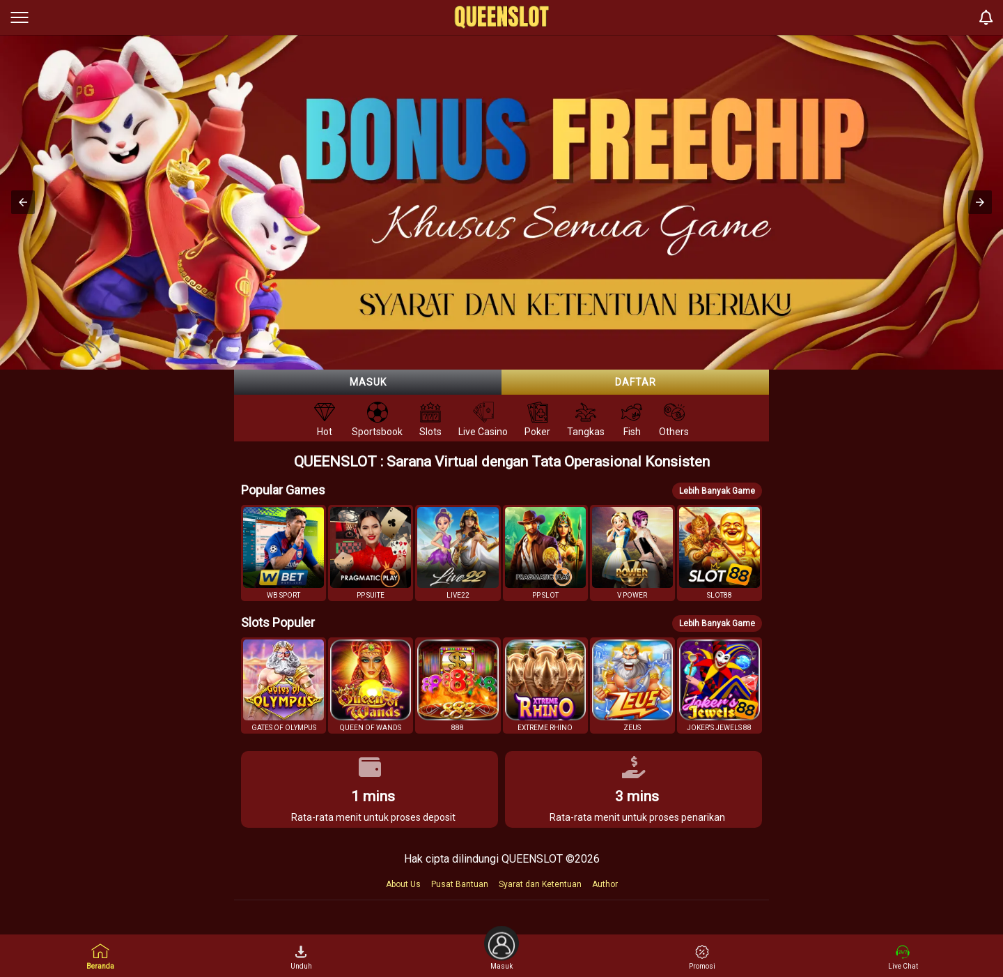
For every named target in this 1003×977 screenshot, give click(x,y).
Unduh (301, 957)
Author (605, 884)
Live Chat (903, 957)
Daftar (635, 382)
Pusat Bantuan (459, 884)
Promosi (702, 957)
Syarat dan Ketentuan (540, 884)
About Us (403, 884)
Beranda (100, 956)
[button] (23, 202)
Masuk (368, 382)
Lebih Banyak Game (717, 491)
